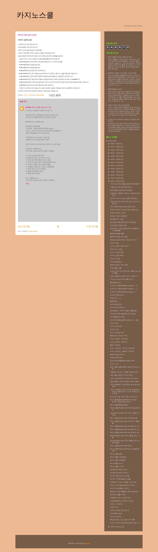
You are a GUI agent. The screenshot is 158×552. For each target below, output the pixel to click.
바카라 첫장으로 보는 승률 (119, 476)
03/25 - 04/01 (115, 175)
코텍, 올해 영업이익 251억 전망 (121, 375)
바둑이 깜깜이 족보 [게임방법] (119, 105)
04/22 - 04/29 (115, 162)
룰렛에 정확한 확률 (117, 233)
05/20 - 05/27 (115, 150)
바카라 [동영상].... (116, 262)
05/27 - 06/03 (115, 147)
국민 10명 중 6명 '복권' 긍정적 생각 (122, 207)
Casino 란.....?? (115, 298)
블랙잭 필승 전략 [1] (117, 354)
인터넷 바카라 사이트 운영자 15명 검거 (124, 210)
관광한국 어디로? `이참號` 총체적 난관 (124, 372)
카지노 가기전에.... (117, 504)
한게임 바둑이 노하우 (117, 213)
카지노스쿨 (35, 15)
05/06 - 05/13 (115, 156)
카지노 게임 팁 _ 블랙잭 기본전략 (122, 351)
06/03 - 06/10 (115, 144)
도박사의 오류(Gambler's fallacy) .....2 (123, 289)
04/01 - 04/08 (115, 172)
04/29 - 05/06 (115, 159)
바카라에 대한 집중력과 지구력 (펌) (122, 314)
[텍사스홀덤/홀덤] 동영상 (119, 405)
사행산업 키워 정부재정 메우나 (121, 187)
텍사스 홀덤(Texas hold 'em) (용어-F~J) (124, 429)
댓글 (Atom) (33, 231)
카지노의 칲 (114, 329)
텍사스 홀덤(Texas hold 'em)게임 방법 (123, 418)
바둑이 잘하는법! (116, 358)
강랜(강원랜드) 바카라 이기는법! (121, 501)
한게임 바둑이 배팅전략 (118, 216)
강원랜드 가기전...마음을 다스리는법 (123, 482)
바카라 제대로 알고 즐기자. (119, 510)
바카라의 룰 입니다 (117, 295)
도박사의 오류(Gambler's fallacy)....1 (123, 292)
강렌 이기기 (114, 507)
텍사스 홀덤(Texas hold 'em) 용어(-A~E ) (124, 426)
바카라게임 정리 (116, 304)
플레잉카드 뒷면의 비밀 (118, 336)
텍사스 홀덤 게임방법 (117, 460)
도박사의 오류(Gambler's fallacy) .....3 (123, 286)
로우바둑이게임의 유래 (118, 225)
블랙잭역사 (114, 301)
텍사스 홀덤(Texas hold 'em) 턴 (121, 446)
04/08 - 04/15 (115, 169)
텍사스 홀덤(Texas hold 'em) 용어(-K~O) (124, 432)
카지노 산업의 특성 (117, 252)
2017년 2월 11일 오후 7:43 (41, 107)
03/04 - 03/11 (115, 527)
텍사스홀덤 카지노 (116, 463)
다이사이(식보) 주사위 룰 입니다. (122, 279)
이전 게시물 (92, 226)
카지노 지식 (114, 364)
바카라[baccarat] (116, 513)
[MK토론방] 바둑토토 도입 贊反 (121, 190)
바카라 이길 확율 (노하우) (119, 488)
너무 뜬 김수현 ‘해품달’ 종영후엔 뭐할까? (125, 184)
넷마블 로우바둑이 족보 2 (119, 469)
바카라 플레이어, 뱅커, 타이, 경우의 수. (124, 276)
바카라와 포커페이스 (117, 307)
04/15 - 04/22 (115, 165)
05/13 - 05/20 (115, 153)
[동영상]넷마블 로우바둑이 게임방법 (123, 222)
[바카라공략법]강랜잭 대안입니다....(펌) (124, 320)
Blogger (87, 543)
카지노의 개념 (115, 259)
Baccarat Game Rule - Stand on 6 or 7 (123, 240)
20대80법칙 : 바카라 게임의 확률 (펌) (123, 311)
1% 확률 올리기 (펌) (117, 317)
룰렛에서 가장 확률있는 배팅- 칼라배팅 (124, 491)
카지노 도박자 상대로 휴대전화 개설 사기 (125, 523)
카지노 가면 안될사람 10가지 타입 (122, 485)
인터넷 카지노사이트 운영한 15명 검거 (124, 198)
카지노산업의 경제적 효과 (119, 246)
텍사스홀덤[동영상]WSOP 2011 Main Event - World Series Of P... (123, 401)
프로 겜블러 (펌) (116, 268)
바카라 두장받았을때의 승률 (120, 479)
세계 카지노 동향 (116, 249)
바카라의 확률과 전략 (117, 495)
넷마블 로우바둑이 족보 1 (119, 473)
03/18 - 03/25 (115, 178)
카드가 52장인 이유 (117, 332)
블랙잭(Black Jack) (115, 89)
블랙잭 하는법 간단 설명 (119, 237)
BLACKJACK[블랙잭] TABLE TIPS (122, 361)
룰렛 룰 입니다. (115, 282)
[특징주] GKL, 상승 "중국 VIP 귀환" (122, 520)
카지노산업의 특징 (116, 255)
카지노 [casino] (115, 517)
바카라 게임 (114, 243)
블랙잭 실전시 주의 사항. (119, 265)
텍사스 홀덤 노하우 (117, 466)
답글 (27, 183)
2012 (111, 141)
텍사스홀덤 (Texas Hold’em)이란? (120, 57)
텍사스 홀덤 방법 (116, 454)
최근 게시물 (24, 226)
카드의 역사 (114, 323)
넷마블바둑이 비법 (116, 219)
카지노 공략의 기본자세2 (119, 339)
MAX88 (28, 107)
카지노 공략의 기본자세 (118, 342)
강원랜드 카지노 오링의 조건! (120, 498)
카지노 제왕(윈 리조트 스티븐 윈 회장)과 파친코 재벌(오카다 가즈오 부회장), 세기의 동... (124, 391)
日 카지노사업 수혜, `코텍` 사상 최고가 (124, 397)
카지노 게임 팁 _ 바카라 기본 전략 (122, 348)
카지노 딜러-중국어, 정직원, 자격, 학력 (124, 378)
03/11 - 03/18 (115, 181)
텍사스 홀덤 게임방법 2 (118, 457)
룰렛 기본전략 (115, 345)
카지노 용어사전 (116, 326)
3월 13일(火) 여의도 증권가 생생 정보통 (124, 381)
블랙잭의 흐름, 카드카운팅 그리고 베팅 (122, 73)
